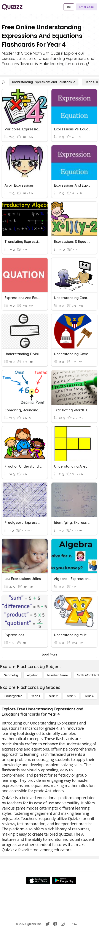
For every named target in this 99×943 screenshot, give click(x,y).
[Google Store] (64, 880)
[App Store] (38, 880)
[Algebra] (32, 675)
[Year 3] (71, 696)
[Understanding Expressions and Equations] (43, 82)
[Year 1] (35, 696)
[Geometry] (11, 675)
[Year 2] (53, 696)
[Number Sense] (58, 675)
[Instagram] (63, 923)
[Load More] (49, 654)
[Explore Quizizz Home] (12, 7)
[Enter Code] (86, 6)
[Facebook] (55, 923)
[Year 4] (89, 696)
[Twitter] (47, 923)
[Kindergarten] (13, 696)
